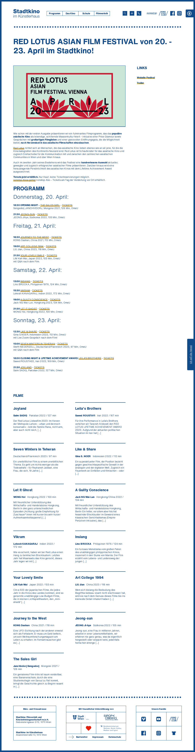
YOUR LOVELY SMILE (32, 255)
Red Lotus (18, 148)
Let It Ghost (22, 489)
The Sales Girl (25, 658)
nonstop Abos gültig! (24, 180)
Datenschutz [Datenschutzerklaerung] (115, 736)
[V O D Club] (163, 14)
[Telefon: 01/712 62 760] (139, 13)
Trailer (140, 83)
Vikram (19, 536)
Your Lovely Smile (28, 577)
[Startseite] (26, 13)
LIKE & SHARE (28, 331)
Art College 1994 (89, 577)
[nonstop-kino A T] (152, 13)
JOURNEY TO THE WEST (34, 237)
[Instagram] (179, 14)
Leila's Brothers (88, 408)
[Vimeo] (143, 719)
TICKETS (67, 205)
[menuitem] (54, 13)
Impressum (98, 736)
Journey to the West (29, 618)
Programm (54, 13)
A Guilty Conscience (92, 489)
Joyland (19, 408)
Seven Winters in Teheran (34, 449)
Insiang (81, 536)
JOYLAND (26, 367)
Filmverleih (102, 13)
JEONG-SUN (27, 214)
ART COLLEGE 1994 (32, 246)
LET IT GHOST (28, 308)
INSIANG (25, 281)
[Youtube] (158, 719)
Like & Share (85, 449)
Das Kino (70, 13)
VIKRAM (25, 290)
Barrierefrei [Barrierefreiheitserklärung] (81, 736)
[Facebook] (172, 14)
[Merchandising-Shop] (173, 733)
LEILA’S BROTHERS (90, 358)
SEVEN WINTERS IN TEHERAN (37, 343)
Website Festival (146, 77)
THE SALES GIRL (50, 205)
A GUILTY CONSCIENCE (34, 299)
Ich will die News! (190, 354)
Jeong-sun (84, 618)
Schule (86, 13)
